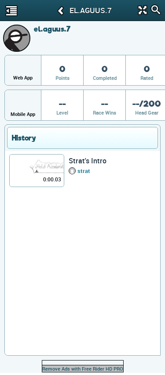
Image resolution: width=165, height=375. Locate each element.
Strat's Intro (87, 161)
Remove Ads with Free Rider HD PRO (82, 368)
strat (83, 170)
